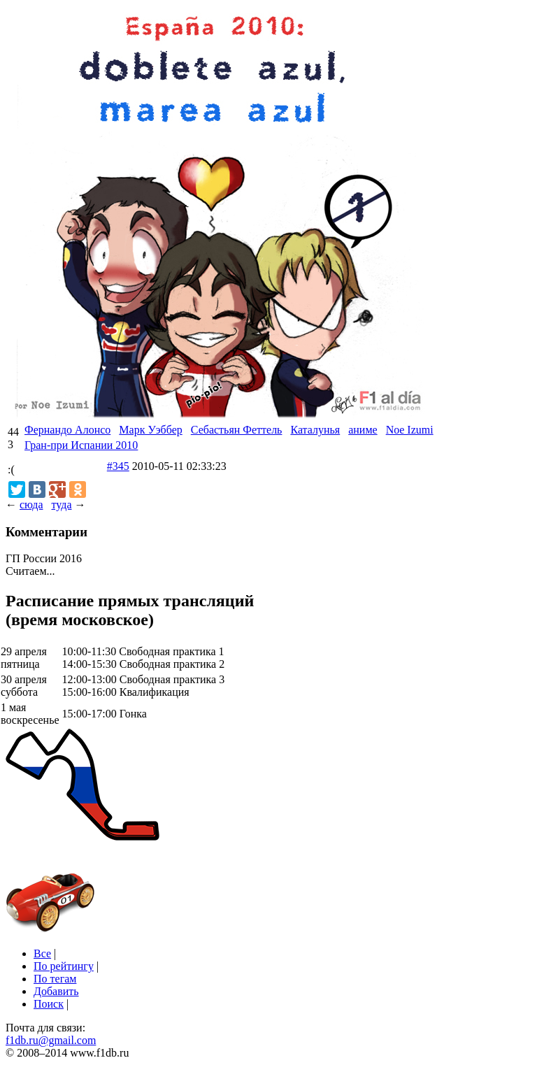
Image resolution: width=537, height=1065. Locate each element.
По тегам (55, 979)
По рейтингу (64, 966)
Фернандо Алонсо (67, 430)
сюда (31, 504)
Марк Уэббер (150, 430)
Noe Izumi (410, 430)
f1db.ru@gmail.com (51, 1040)
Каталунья (315, 430)
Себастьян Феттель (236, 430)
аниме (362, 430)
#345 (118, 466)
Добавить (56, 991)
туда (61, 504)
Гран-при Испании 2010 (81, 445)
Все (42, 953)
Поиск (49, 1004)
